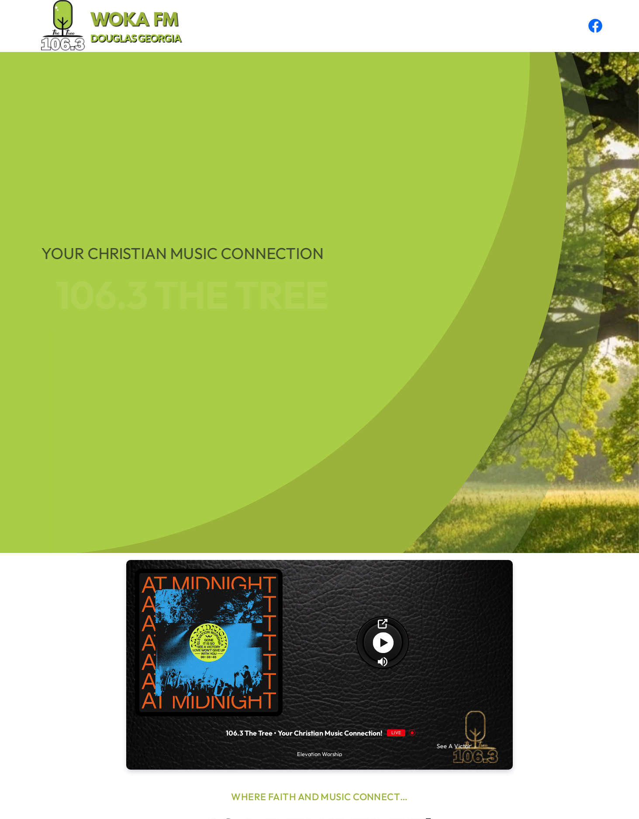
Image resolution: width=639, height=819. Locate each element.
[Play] (382, 642)
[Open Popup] (382, 623)
